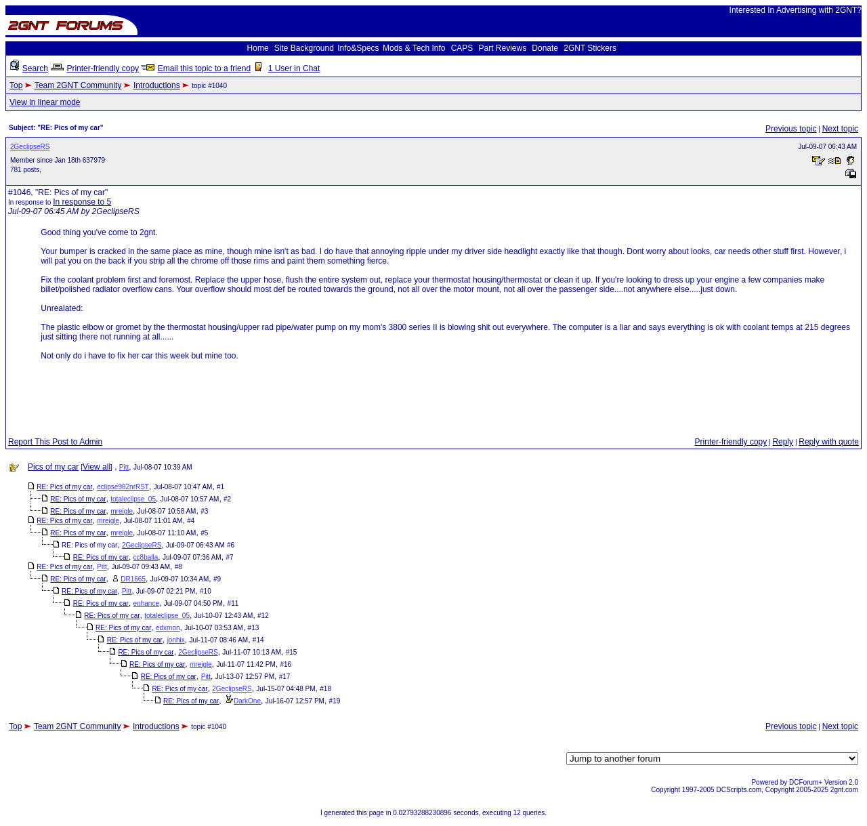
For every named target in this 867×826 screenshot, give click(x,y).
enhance (146, 603)
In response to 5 (82, 202)
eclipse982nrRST (123, 487)
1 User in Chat (294, 68)
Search (35, 68)
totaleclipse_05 (133, 499)
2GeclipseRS (29, 146)
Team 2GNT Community (78, 85)
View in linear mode (45, 102)
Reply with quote (829, 442)
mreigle (121, 511)
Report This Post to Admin (55, 442)
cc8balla (145, 557)
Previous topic (790, 128)
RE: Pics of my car (64, 487)
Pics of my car (53, 467)
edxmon (168, 628)
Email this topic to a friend (204, 68)
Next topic (840, 128)
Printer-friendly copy (102, 68)
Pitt (124, 467)
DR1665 (133, 579)
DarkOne (247, 701)
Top (15, 85)
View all (96, 467)
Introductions (156, 85)
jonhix (176, 640)
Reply (782, 442)
